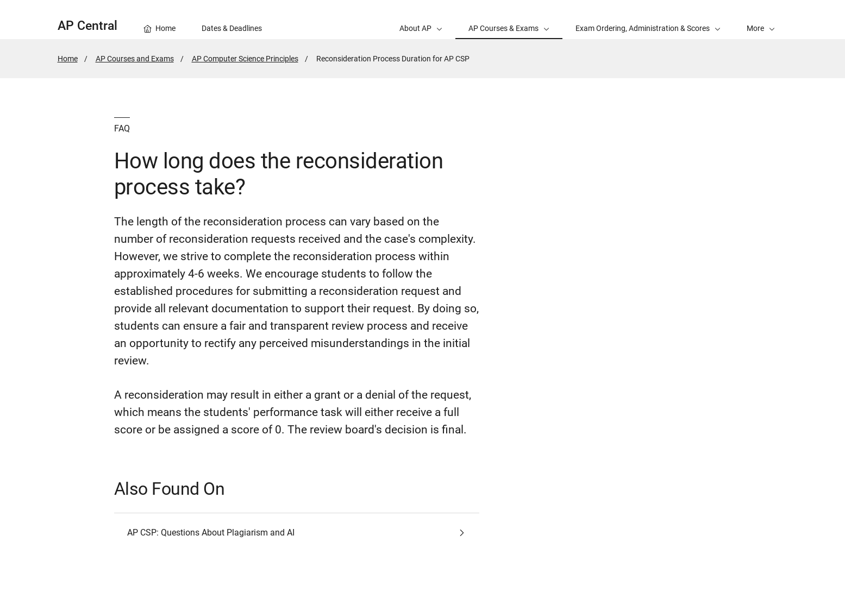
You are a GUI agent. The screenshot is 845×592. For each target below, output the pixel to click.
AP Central (87, 25)
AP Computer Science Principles (245, 58)
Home (68, 58)
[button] (761, 19)
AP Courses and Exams (135, 58)
